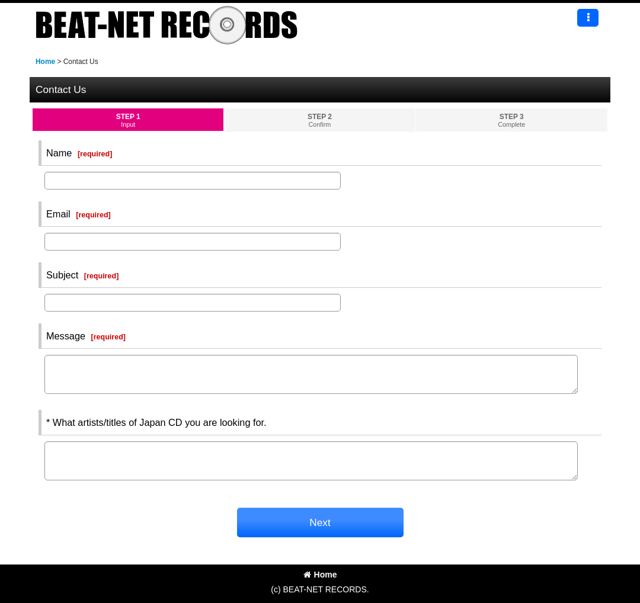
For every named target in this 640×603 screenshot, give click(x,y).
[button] (588, 18)
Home (320, 574)
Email (58, 214)
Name (59, 152)
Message (65, 336)
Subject (62, 275)
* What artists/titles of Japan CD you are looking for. (156, 422)
